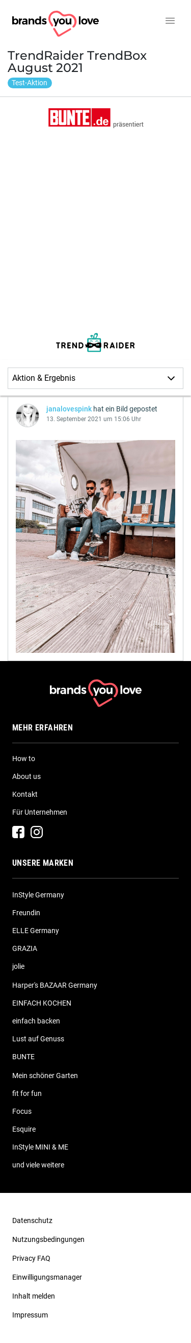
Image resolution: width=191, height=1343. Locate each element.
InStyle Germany (38, 895)
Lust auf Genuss (38, 1039)
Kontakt (25, 794)
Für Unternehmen (39, 812)
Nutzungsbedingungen (48, 1239)
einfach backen (36, 1021)
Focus (22, 1111)
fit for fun (27, 1093)
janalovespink (69, 409)
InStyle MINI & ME (40, 1147)
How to (23, 758)
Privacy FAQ (31, 1258)
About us (26, 776)
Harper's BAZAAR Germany (54, 985)
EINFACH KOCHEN (41, 1003)
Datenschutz (32, 1220)
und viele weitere (38, 1165)
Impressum (30, 1315)
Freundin (26, 913)
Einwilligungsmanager (47, 1277)
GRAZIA (24, 948)
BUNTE (23, 1057)
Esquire (24, 1129)
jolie (18, 966)
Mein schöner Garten (45, 1075)
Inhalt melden (33, 1296)
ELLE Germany (35, 930)
